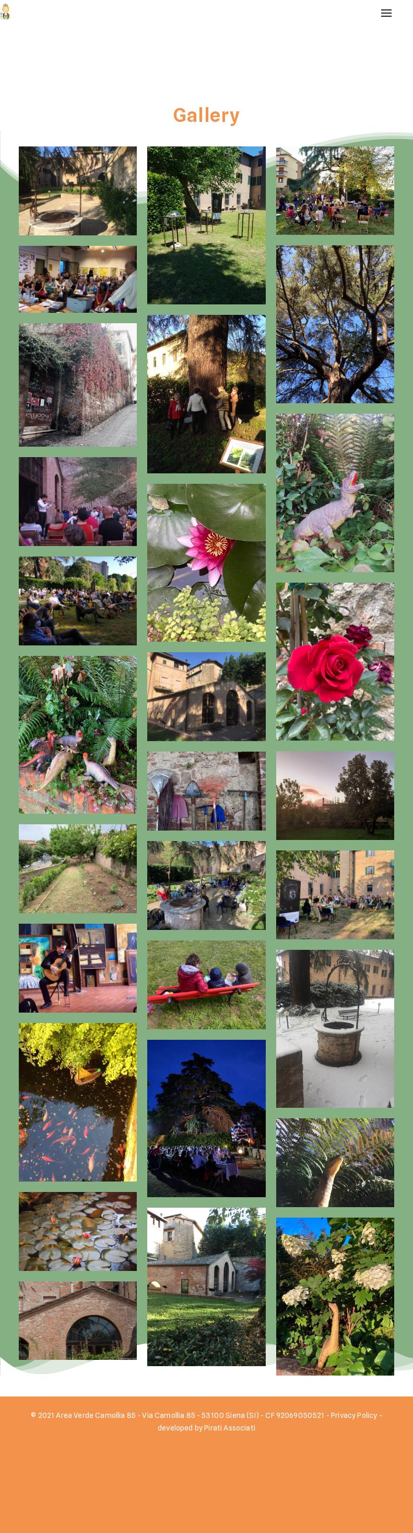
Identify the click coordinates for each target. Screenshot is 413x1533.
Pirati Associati (229, 1422)
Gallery (378, 69)
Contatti (380, 86)
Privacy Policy (354, 1409)
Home (374, 34)
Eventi (376, 51)
